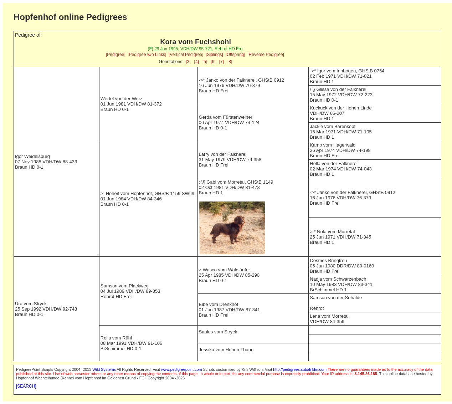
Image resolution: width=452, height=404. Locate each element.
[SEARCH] (26, 386)
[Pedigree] (115, 54)
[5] (204, 61)
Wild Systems (104, 369)
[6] (213, 61)
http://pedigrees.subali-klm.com (300, 369)
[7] (221, 61)
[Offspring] (235, 54)
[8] (229, 61)
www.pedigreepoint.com (181, 369)
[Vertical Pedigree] (186, 54)
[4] (196, 61)
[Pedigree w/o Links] (147, 54)
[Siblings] (214, 54)
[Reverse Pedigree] (265, 54)
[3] (188, 61)
